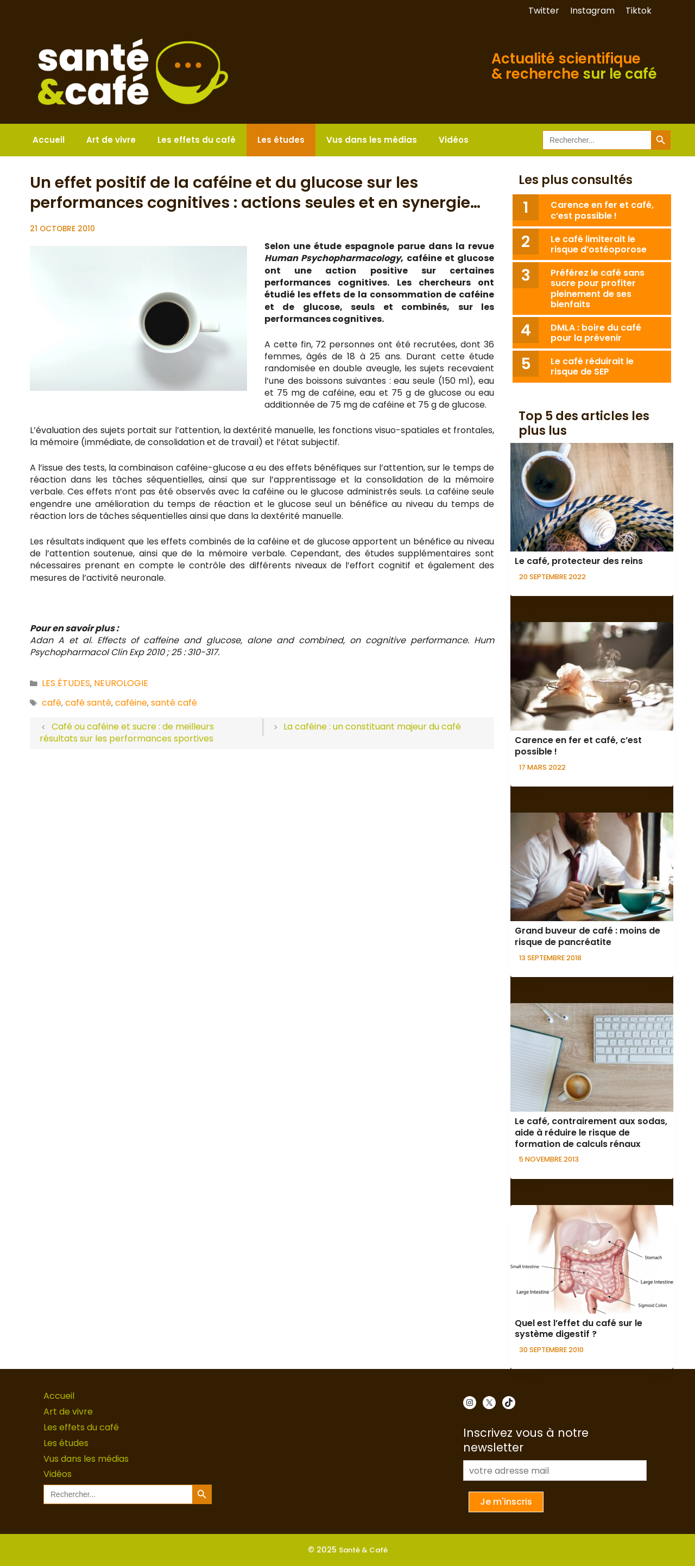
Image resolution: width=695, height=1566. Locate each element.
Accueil (49, 139)
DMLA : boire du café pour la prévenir (596, 332)
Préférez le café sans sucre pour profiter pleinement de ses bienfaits (598, 288)
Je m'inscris (506, 1501)
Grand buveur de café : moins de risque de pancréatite (587, 936)
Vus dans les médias (371, 139)
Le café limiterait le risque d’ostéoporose (599, 244)
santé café (174, 702)
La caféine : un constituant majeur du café (372, 726)
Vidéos (454, 139)
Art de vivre (111, 139)
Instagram (592, 10)
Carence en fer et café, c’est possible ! (602, 210)
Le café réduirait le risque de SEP (592, 366)
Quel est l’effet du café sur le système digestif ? (578, 1329)
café (51, 702)
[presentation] (591, 497)
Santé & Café (363, 1550)
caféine (131, 702)
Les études (281, 139)
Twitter (543, 10)
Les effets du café (196, 139)
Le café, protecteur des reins (579, 561)
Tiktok (639, 10)
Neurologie (121, 683)
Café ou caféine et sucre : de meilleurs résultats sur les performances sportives (127, 732)
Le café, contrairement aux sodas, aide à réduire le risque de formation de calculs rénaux (591, 1132)
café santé (88, 702)
